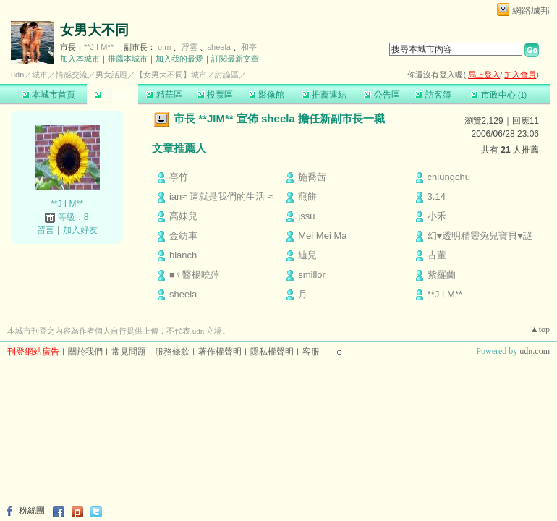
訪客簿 (433, 95)
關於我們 (85, 352)
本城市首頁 (48, 95)
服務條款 (172, 352)
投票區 (215, 95)
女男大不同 (94, 30)
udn (17, 74)
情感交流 (72, 74)
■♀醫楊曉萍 (194, 274)
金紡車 (183, 235)
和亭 (249, 47)
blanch (183, 255)
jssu (306, 216)
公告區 (381, 95)
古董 (437, 255)
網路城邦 (531, 10)
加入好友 (80, 230)
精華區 (164, 95)
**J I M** (99, 47)
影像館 (266, 95)
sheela (219, 47)
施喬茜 (312, 176)
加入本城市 (80, 58)
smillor (312, 274)
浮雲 (189, 47)
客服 (311, 352)
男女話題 (111, 74)
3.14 (437, 196)
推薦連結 (324, 95)
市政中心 (499, 95)
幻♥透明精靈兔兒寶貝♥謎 (480, 235)
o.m (164, 47)
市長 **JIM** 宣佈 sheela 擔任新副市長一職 (279, 118)
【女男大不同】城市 (171, 74)
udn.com (534, 351)
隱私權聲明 (272, 352)
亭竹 (178, 176)
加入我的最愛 (179, 58)
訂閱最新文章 (235, 58)
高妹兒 (183, 216)
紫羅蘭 (442, 274)
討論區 (112, 95)
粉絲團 (32, 510)
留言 (45, 230)
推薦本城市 (128, 58)
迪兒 (307, 255)
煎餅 (307, 196)
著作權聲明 (220, 352)
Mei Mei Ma (322, 235)
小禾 (437, 216)
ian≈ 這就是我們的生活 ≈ (221, 196)
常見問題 (128, 352)
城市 (40, 74)
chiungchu (449, 176)
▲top (540, 329)
